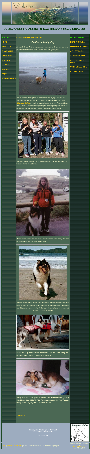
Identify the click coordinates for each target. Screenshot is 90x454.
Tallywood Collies (23, 103)
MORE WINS (7, 56)
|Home (4, 446)
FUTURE (5, 65)
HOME (4, 42)
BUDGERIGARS (9, 78)
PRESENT (6, 69)
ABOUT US (6, 47)
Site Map (10, 446)
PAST (4, 74)
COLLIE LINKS (76, 71)
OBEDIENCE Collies (79, 47)
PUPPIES (6, 60)
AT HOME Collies (77, 56)
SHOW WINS (7, 51)
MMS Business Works (79, 446)
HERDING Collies (77, 42)
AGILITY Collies (77, 51)
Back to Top (20, 415)
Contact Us (18, 446)
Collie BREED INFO (78, 67)
